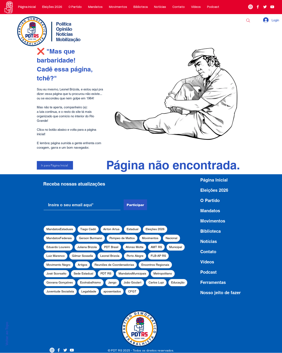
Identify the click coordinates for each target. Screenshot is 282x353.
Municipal (175, 247)
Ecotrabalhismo (90, 282)
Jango (112, 282)
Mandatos (210, 210)
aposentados (112, 291)
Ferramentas (213, 282)
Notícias (208, 241)
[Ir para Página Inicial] (55, 165)
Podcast (208, 272)
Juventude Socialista (60, 291)
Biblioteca (210, 231)
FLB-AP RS (158, 255)
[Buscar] (248, 20)
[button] (75, 7)
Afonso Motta (134, 247)
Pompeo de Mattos (122, 238)
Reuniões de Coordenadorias (114, 264)
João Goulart (132, 282)
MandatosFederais (59, 238)
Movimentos (150, 238)
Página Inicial (214, 180)
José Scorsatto (56, 273)
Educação (178, 282)
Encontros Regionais (155, 264)
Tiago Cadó (88, 229)
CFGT (132, 291)
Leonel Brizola (109, 255)
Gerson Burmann (90, 238)
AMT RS (156, 247)
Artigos (82, 264)
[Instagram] (250, 6)
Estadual (132, 229)
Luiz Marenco (55, 255)
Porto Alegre (135, 255)
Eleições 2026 (155, 229)
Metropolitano (162, 273)
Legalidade (88, 291)
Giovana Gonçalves (59, 282)
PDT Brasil (111, 247)
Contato (208, 251)
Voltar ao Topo (7, 334)
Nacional (171, 238)
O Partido (210, 200)
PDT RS (105, 273)
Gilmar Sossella (82, 255)
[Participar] (135, 204)
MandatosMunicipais (132, 273)
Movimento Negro (58, 264)
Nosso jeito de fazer (220, 292)
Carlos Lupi (156, 282)
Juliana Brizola (87, 247)
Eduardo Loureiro (58, 247)
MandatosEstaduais (59, 229)
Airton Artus (111, 229)
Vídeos (207, 261)
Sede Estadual (83, 273)
